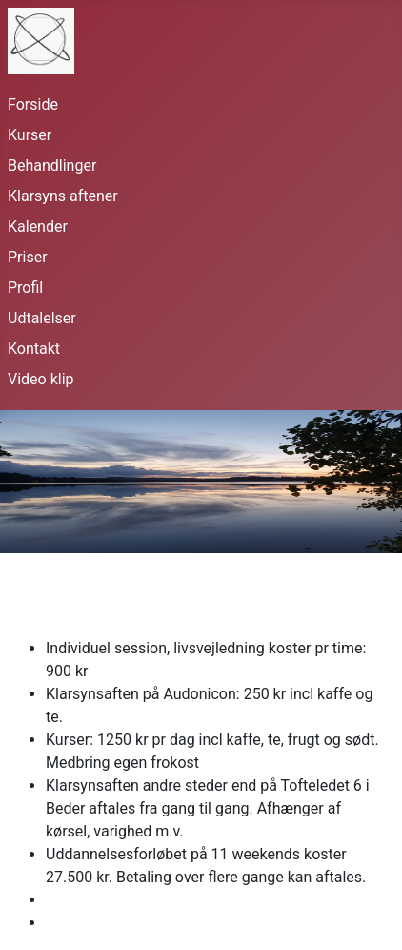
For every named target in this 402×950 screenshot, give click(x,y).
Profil (25, 288)
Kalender (38, 226)
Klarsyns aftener (63, 196)
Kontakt (34, 349)
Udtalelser (42, 318)
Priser (28, 257)
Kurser (29, 135)
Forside (33, 104)
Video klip (41, 379)
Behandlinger (52, 165)
